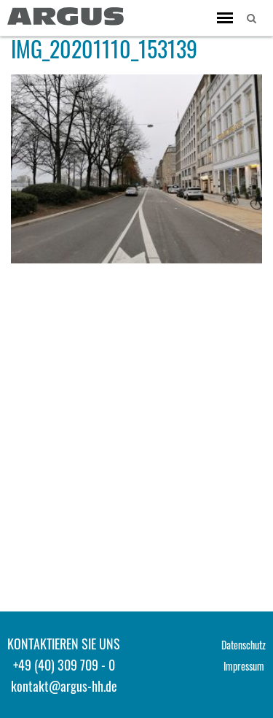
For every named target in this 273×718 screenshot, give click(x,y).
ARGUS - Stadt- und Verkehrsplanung (65, 16)
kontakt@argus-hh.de (64, 685)
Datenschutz (243, 644)
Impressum (243, 665)
